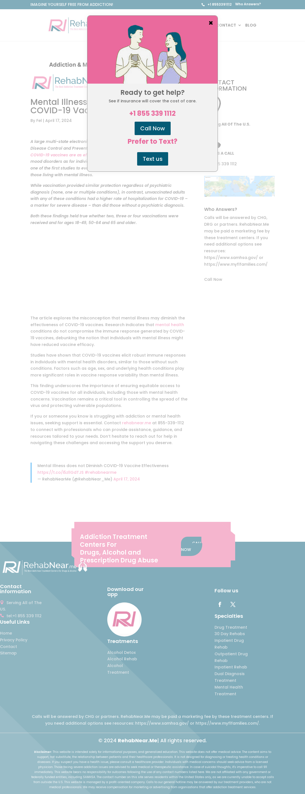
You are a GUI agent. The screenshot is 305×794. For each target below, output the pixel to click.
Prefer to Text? (152, 141)
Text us (153, 159)
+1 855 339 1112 (152, 113)
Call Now (152, 128)
